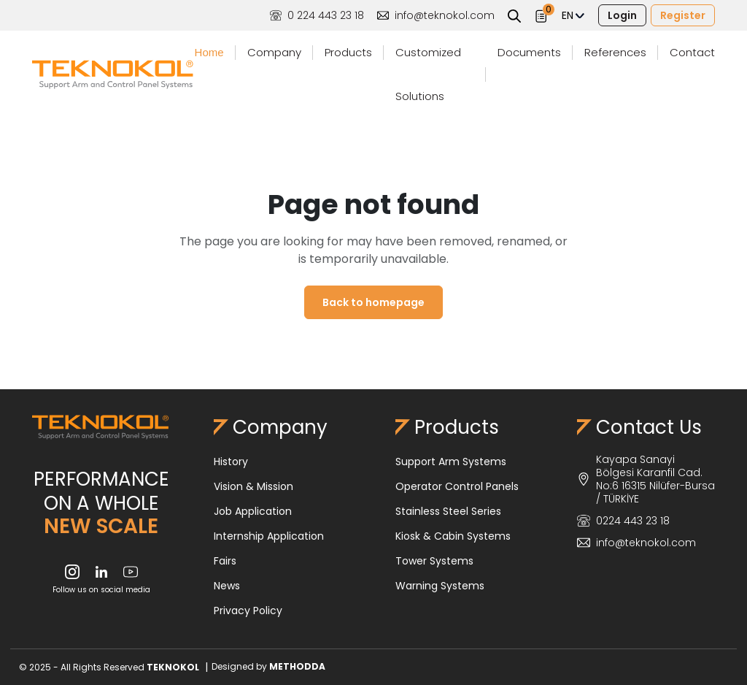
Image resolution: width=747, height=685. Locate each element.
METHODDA (297, 666)
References (615, 52)
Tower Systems (434, 561)
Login (622, 15)
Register (682, 15)
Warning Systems (439, 585)
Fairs (225, 561)
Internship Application (269, 536)
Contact (692, 52)
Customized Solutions (428, 74)
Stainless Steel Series (448, 511)
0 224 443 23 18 (317, 15)
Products (348, 52)
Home (209, 52)
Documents (529, 52)
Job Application (253, 511)
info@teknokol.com (436, 15)
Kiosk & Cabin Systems (453, 536)
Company (274, 52)
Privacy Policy (248, 610)
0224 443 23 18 (623, 520)
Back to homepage (373, 302)
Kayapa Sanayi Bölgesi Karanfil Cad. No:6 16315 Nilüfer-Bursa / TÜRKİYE (646, 479)
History (231, 461)
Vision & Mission (253, 486)
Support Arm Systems (450, 461)
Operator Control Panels (457, 486)
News (227, 585)
